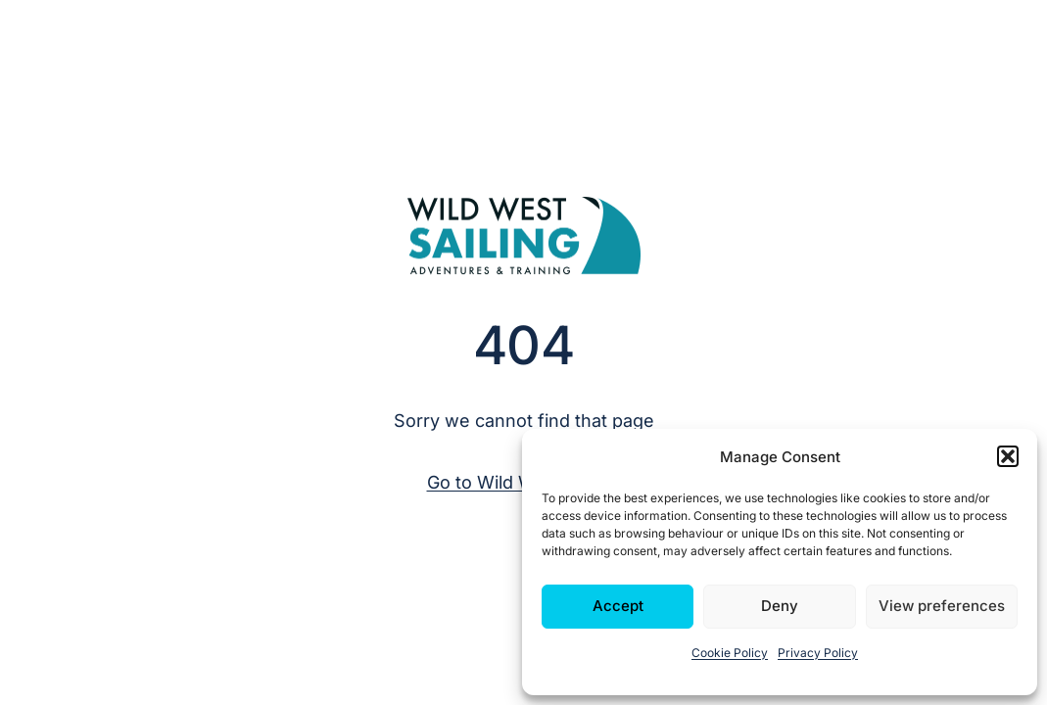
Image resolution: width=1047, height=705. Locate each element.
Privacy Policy (818, 652)
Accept (618, 605)
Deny (779, 605)
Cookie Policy (729, 652)
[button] (1008, 456)
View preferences (942, 605)
